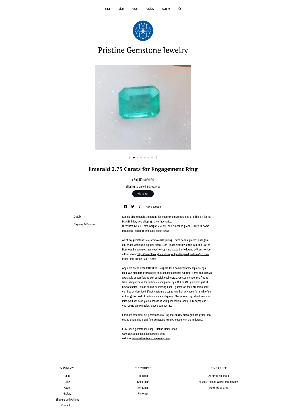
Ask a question (154, 207)
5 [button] (148, 158)
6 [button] (152, 158)
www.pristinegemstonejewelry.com (151, 338)
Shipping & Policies (84, 224)
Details (79, 216)
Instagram (143, 388)
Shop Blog (143, 382)
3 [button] (141, 158)
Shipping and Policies (67, 399)
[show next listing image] (157, 157)
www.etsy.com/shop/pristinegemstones (143, 334)
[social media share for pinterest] (140, 207)
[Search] (180, 9)
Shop (108, 9)
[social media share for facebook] (125, 207)
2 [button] (137, 158)
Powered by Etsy (218, 388)
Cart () (166, 9)
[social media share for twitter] (133, 207)
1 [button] (134, 158)
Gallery (150, 9)
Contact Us (67, 405)
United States (146, 186)
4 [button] (145, 158)
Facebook (143, 376)
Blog (121, 9)
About (135, 9)
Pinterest (143, 393)
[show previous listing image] (129, 157)
